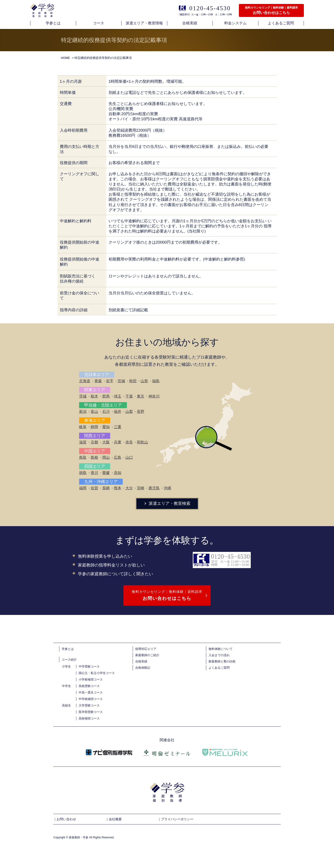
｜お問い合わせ (64, 819)
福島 (156, 381)
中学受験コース (89, 666)
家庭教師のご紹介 (147, 655)
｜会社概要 (114, 819)
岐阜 (83, 427)
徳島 (83, 473)
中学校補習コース (91, 699)
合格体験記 (142, 667)
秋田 (133, 381)
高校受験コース (89, 686)
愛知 (106, 427)
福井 (117, 412)
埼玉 (117, 396)
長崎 (106, 488)
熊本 (117, 488)
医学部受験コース (91, 712)
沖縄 (167, 488)
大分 (129, 488)
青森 (98, 381)
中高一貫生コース (91, 692)
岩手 (109, 381)
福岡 (83, 488)
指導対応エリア (145, 649)
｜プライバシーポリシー (175, 819)
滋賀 (83, 442)
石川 (106, 412)
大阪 (106, 442)
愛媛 (106, 473)
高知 (117, 473)
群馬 (106, 396)
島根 (94, 457)
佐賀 (94, 488)
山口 (129, 457)
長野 (140, 412)
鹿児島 (154, 488)
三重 (117, 427)
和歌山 (142, 442)
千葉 (129, 396)
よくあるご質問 (219, 667)
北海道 (84, 381)
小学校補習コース (91, 679)
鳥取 (83, 457)
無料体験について (221, 649)
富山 (94, 412)
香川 (94, 473)
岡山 (106, 457)
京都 (94, 442)
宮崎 (140, 488)
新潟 (83, 412)
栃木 (94, 396)
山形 (144, 381)
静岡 (94, 427)
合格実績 (141, 661)
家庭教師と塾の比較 (222, 661)
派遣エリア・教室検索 (167, 503)
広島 (117, 457)
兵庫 (117, 442)
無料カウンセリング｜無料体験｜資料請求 (167, 596)
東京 (140, 396)
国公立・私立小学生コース (97, 673)
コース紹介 (69, 659)
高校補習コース (89, 718)
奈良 (129, 442)
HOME (65, 58)
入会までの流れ (219, 655)
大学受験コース (89, 705)
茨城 (83, 396)
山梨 (129, 412)
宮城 (121, 381)
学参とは (68, 649)
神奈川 (154, 396)
